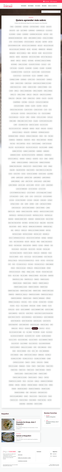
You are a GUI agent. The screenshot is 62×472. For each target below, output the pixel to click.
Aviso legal (20, 454)
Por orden (37, 5)
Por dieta (44, 5)
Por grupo (23, 5)
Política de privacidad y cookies (24, 457)
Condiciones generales (22, 461)
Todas (11, 26)
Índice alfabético (52, 5)
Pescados (18, 433)
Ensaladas (18, 420)
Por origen (30, 5)
